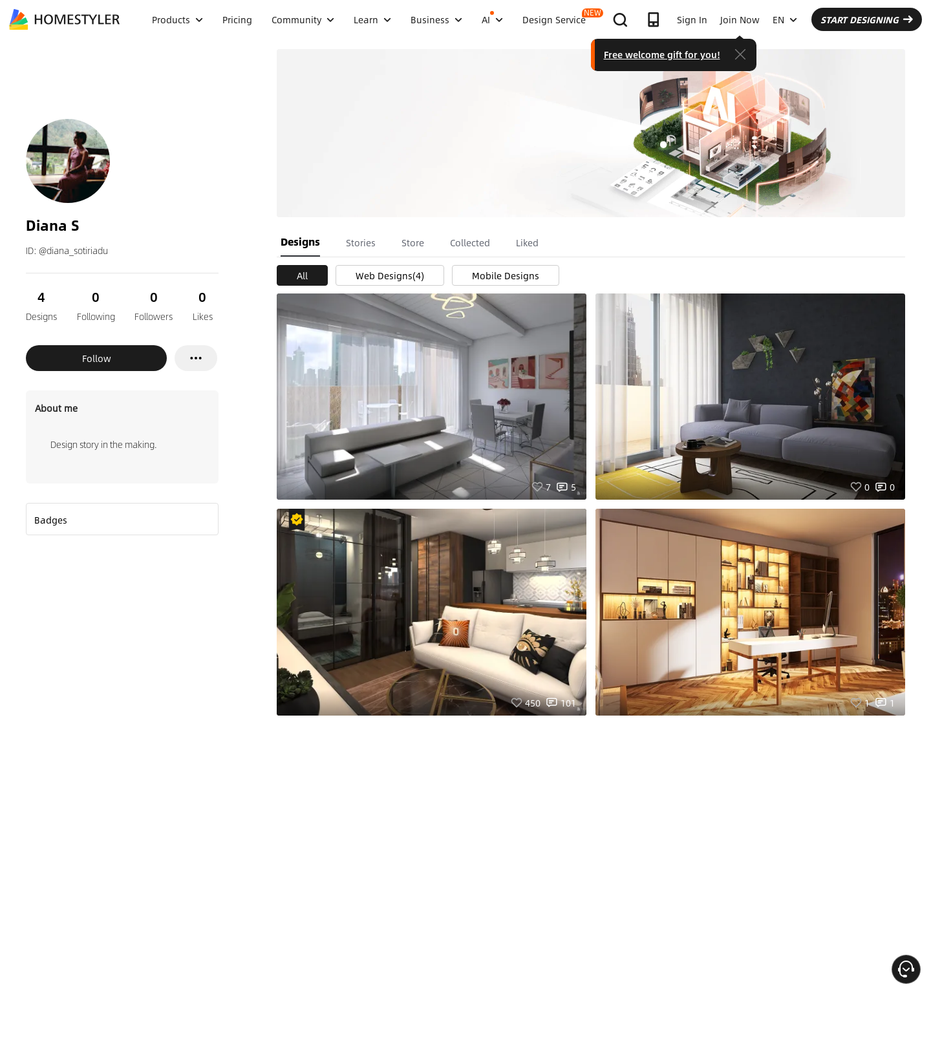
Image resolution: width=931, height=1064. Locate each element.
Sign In (692, 19)
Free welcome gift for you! (662, 54)
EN (785, 19)
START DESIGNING (866, 19)
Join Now (740, 19)
